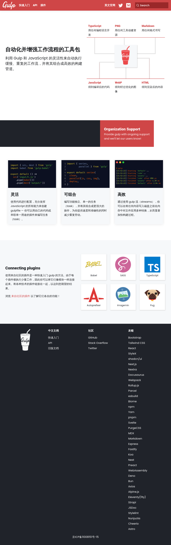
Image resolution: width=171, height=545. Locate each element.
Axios (131, 486)
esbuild (133, 396)
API (35, 5)
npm (131, 407)
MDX (131, 433)
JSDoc (132, 508)
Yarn (131, 412)
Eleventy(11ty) (137, 497)
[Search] (151, 5)
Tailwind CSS (136, 343)
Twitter (92, 348)
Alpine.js (133, 492)
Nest (131, 460)
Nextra (132, 369)
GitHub (92, 338)
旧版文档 (53, 348)
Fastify (132, 449)
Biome (132, 401)
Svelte (132, 423)
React (132, 348)
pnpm (132, 417)
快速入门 (24, 5)
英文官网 (110, 5)
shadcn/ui (135, 359)
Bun (130, 481)
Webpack (134, 380)
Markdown (135, 439)
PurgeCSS (134, 428)
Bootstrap (134, 338)
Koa (130, 454)
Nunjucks (134, 518)
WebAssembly (137, 470)
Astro (131, 529)
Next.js (132, 364)
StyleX (132, 353)
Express (133, 444)
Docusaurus (136, 375)
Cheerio (133, 524)
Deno (131, 476)
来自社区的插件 (20, 296)
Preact (132, 465)
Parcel (132, 391)
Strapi (132, 502)
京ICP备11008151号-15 (85, 537)
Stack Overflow (98, 343)
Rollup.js (133, 385)
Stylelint (133, 513)
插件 (43, 5)
